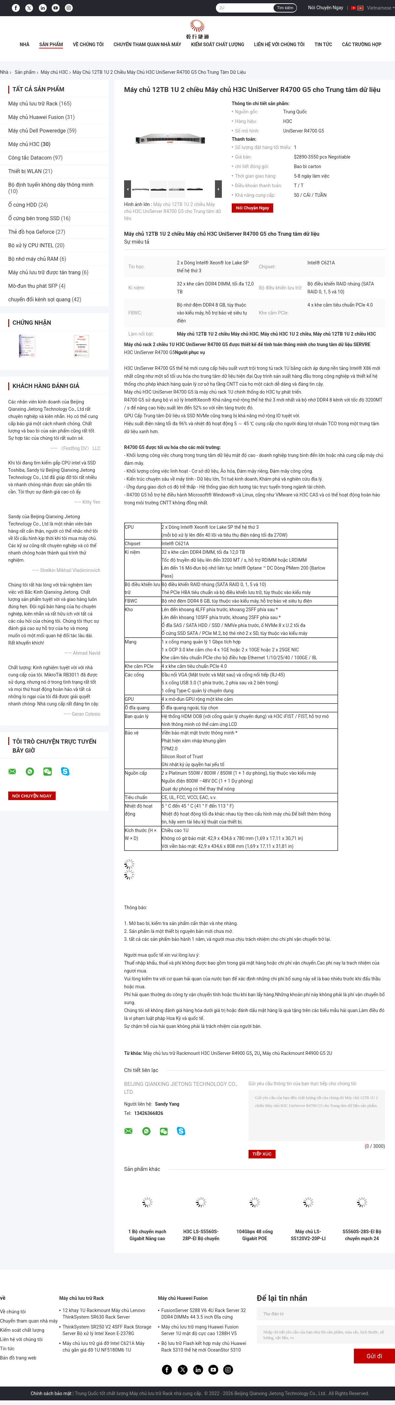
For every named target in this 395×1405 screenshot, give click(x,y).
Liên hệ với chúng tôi (279, 44)
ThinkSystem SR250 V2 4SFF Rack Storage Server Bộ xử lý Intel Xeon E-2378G (107, 1330)
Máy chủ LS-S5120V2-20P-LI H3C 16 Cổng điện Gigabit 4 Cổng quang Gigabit (308, 1235)
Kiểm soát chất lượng (217, 44)
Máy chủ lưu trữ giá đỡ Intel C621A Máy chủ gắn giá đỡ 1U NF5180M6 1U (104, 1347)
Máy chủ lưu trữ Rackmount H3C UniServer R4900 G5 (197, 1053)
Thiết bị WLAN (25, 171)
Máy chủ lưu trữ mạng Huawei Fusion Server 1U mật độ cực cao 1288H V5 (200, 1330)
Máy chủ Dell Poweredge (37, 131)
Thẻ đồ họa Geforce (31, 232)
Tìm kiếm (285, 8)
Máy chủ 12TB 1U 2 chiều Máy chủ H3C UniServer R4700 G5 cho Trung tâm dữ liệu (172, 211)
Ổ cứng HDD (22, 205)
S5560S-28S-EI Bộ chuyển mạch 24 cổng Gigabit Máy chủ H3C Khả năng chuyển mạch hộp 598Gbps (362, 1235)
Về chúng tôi (88, 44)
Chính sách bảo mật (51, 1393)
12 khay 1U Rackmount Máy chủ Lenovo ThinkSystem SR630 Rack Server (104, 1314)
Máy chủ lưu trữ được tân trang (44, 272)
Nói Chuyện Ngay (325, 7)
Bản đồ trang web (18, 1357)
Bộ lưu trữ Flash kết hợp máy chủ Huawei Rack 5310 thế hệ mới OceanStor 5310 (203, 1347)
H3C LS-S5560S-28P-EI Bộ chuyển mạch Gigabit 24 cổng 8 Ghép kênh (201, 1235)
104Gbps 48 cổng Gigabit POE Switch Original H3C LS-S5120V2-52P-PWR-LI (255, 1235)
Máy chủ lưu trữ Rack (33, 104)
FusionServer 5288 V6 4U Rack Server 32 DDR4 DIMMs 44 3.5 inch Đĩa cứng (203, 1314)
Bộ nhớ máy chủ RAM (33, 259)
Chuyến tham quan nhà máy (147, 44)
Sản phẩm (51, 44)
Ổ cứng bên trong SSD (34, 218)
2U (257, 1053)
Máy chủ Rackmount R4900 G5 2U (297, 1053)
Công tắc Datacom (30, 158)
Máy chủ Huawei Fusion (36, 117)
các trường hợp (362, 44)
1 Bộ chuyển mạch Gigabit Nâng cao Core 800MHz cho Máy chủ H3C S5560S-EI (147, 1235)
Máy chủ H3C (54, 72)
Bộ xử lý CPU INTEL (31, 245)
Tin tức (323, 44)
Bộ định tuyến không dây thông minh (50, 185)
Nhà (24, 44)
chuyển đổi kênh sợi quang (39, 299)
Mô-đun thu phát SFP (33, 286)
